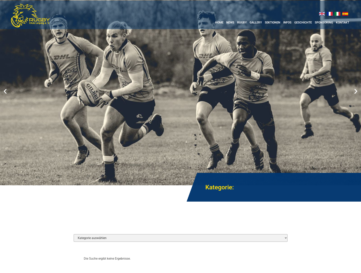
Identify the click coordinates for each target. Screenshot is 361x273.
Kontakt (342, 22)
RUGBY (242, 22)
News (230, 22)
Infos (287, 22)
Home (219, 22)
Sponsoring (324, 22)
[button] (5, 91)
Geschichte (303, 22)
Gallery (256, 22)
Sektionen (272, 22)
